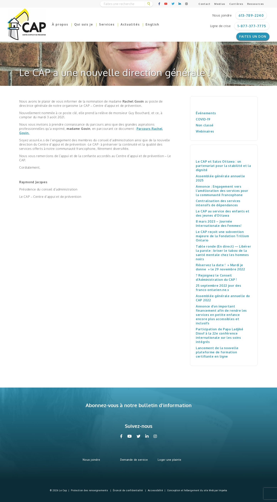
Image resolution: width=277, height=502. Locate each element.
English (152, 24)
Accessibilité (155, 490)
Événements (206, 113)
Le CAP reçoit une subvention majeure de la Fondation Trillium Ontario (222, 236)
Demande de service (134, 459)
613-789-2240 (251, 15)
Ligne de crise (220, 26)
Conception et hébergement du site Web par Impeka (197, 490)
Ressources (255, 3)
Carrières (236, 3)
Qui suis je (83, 24)
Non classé (205, 125)
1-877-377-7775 (251, 26)
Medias (219, 3)
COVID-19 (203, 119)
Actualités (130, 24)
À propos (60, 24)
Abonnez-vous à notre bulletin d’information (139, 405)
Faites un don (252, 36)
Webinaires (205, 131)
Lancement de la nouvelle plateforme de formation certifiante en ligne (217, 352)
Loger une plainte (169, 459)
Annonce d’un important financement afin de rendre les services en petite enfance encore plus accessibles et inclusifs (221, 314)
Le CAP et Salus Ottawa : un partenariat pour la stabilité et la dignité (223, 166)
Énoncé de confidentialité (128, 490)
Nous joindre (222, 15)
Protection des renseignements (89, 490)
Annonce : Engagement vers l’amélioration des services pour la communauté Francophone (222, 191)
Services (107, 24)
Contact (204, 3)
